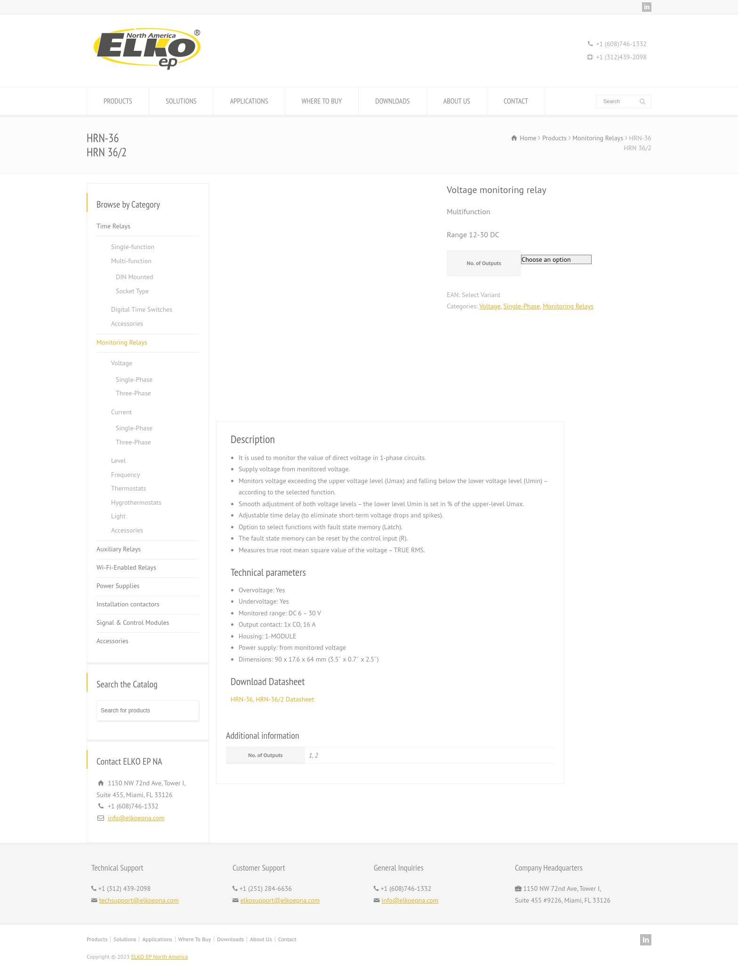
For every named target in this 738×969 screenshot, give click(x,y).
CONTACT (516, 100)
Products (97, 939)
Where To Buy (194, 939)
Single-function (132, 246)
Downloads (230, 939)
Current (121, 412)
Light (118, 516)
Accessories (127, 323)
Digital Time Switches (141, 309)
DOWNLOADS (392, 100)
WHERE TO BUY (322, 100)
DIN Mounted (134, 277)
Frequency (125, 474)
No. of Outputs (484, 262)
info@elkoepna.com (136, 818)
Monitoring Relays (568, 306)
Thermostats (128, 488)
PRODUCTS (118, 100)
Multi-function (131, 261)
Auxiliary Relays (118, 549)
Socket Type (132, 291)
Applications (157, 939)
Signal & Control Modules (132, 622)
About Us (261, 939)
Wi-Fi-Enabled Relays (126, 567)
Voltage (489, 306)
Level (118, 460)
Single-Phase (521, 306)
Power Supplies (117, 585)
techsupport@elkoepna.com (139, 900)
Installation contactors (128, 604)
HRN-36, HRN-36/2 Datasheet (272, 699)
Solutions (124, 939)
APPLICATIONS (249, 100)
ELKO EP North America (159, 956)
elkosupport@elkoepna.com (280, 900)
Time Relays (113, 226)
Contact (287, 939)
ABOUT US (456, 100)
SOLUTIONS (181, 100)
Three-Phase (133, 393)
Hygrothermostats (136, 502)
